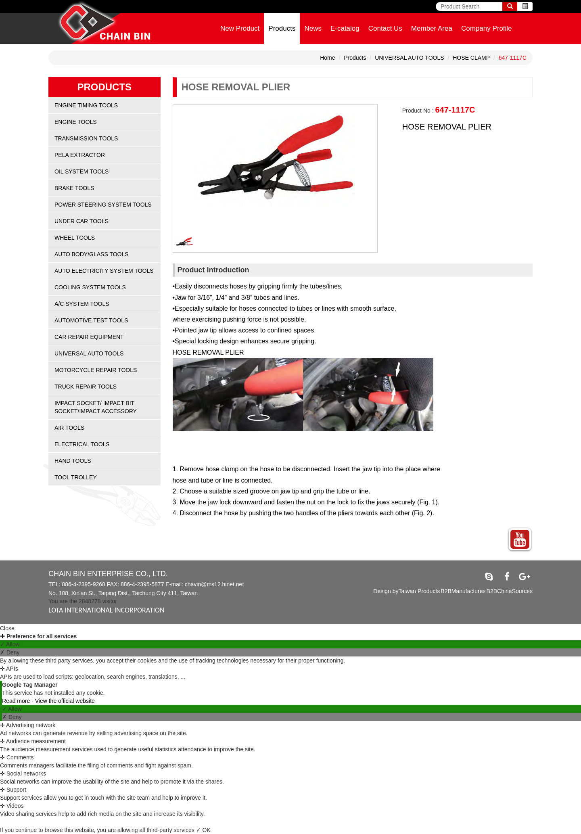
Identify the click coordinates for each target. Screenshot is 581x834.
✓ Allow (10, 644)
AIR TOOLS (69, 427)
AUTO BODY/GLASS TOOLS (91, 254)
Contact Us (385, 28)
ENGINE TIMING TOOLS (86, 105)
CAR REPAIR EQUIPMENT (89, 337)
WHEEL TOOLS (74, 237)
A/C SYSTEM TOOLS (81, 304)
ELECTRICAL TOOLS (82, 444)
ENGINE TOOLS (75, 122)
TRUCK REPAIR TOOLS (85, 386)
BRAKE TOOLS (74, 188)
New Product (239, 28)
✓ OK (203, 830)
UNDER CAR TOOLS (81, 221)
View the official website (65, 701)
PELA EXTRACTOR (79, 155)
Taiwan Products (419, 591)
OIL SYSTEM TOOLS (81, 171)
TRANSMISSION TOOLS (86, 138)
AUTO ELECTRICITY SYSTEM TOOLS (104, 271)
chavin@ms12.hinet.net (214, 584)
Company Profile (486, 28)
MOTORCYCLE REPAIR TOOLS (95, 370)
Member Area (431, 28)
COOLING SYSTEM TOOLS (90, 287)
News (313, 28)
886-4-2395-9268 (83, 584)
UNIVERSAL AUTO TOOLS (409, 57)
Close (7, 628)
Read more (16, 701)
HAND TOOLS (72, 461)
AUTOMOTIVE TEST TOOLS (91, 320)
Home (327, 57)
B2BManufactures (463, 591)
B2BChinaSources (510, 591)
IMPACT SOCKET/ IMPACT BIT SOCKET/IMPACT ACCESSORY (95, 407)
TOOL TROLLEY (75, 477)
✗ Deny (10, 652)
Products (281, 28)
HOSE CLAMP (471, 57)
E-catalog (344, 28)
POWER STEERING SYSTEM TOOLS (103, 204)
